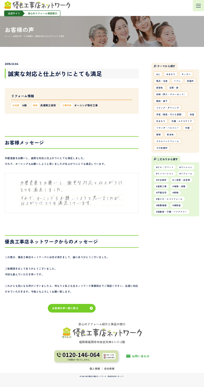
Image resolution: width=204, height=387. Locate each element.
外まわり (171, 122)
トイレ (177, 81)
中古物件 (162, 189)
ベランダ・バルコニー (167, 135)
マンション (187, 175)
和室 (158, 122)
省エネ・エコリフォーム (170, 208)
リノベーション (165, 182)
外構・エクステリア (166, 129)
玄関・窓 (173, 87)
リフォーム (187, 182)
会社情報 (109, 368)
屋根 (158, 142)
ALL (158, 74)
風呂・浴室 (162, 81)
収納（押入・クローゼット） (171, 94)
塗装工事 (162, 195)
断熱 (176, 202)
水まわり (171, 74)
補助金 (177, 215)
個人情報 (95, 368)
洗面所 (190, 81)
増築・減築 (180, 195)
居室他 (159, 87)
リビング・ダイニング (167, 108)
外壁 (188, 135)
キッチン (186, 74)
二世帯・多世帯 (182, 189)
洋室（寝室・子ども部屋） (170, 115)
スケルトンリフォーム (167, 149)
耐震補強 (162, 215)
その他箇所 (162, 156)
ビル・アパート (165, 175)
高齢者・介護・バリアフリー (172, 221)
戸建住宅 (162, 202)
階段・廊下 (162, 101)
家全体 (170, 142)
